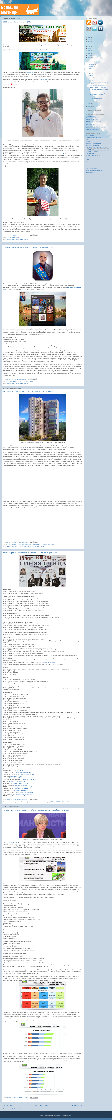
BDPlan (9, 235)
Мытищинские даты (91, 124)
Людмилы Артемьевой (48, 662)
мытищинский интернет (26, 381)
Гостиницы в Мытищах (92, 126)
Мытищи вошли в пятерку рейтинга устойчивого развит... (98, 97)
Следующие (7, 1105)
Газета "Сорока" (90, 149)
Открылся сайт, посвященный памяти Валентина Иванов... (97, 86)
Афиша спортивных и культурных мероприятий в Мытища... (98, 93)
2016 (89, 55)
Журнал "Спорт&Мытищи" (93, 155)
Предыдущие (77, 1105)
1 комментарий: (21, 379)
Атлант (19, 802)
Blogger (69, 1115)
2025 (89, 37)
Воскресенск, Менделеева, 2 (23, 787)
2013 (89, 104)
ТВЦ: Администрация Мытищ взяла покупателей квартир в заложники (28, 391)
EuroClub (61, 802)
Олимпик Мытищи (43, 802)
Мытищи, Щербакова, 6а (19, 785)
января (91, 101)
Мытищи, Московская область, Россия (17, 239)
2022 (89, 44)
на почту (16, 973)
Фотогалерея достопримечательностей (96, 127)
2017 (89, 53)
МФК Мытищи (90, 159)
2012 (89, 106)
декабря (91, 62)
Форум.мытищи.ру (91, 172)
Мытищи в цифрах (91, 122)
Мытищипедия (90, 135)
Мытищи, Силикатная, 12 (28, 779)
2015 (89, 57)
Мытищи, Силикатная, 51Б (17, 781)
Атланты (23, 802)
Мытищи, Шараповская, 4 (20, 783)
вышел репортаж (18, 446)
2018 (89, 50)
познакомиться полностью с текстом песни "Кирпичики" (39, 343)
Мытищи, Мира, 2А (15, 776)
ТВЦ (41, 544)
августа (91, 66)
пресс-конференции (11, 842)
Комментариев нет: (22, 235)
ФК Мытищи (89, 162)
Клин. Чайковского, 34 (26, 792)
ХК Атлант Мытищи (91, 168)
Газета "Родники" (90, 153)
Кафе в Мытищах (91, 116)
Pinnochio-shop (43, 79)
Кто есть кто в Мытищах (92, 129)
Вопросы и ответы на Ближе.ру (94, 170)
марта (91, 77)
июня (90, 71)
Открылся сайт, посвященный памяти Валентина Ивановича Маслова (28, 247)
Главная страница (42, 1105)
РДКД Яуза (52, 802)
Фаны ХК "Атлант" (91, 166)
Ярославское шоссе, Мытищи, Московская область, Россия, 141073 (25, 546)
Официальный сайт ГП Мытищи (94, 137)
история (10, 381)
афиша (28, 802)
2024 (89, 39)
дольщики (21, 544)
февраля (92, 80)
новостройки (36, 544)
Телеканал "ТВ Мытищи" (92, 145)
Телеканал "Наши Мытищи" (93, 143)
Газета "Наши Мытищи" (92, 151)
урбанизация (16, 1100)
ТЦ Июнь (10, 237)
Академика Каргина (13, 544)
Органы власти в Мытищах (93, 121)
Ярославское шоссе (48, 544)
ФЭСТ (57, 802)
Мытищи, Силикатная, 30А (26, 774)
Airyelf (58, 1115)
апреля (91, 75)
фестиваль (16, 237)
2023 (89, 41)
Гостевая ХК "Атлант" (92, 164)
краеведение (16, 381)
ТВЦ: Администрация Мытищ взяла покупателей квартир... (98, 90)
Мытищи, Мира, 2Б (14, 778)
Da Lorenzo (66, 154)
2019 (89, 48)
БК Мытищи (89, 157)
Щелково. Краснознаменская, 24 (25, 794)
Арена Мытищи (12, 802)
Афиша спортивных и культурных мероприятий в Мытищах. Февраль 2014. (30, 553)
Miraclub (67, 802)
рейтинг (10, 1100)
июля (90, 68)
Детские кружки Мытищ (92, 118)
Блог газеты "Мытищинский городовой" (96, 147)
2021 (89, 46)
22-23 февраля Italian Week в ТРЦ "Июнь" (18, 22)
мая (90, 73)
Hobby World (29, 72)
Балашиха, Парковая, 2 (21, 790)
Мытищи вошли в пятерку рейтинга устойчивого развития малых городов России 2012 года (36, 810)
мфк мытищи (34, 802)
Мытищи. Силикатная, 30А (23, 772)
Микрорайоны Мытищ (92, 119)
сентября (92, 64)
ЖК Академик (28, 544)
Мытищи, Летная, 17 (19, 770)
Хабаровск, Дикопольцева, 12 (22, 788)
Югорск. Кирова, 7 (19, 796)
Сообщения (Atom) (17, 1108)
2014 (89, 60)
